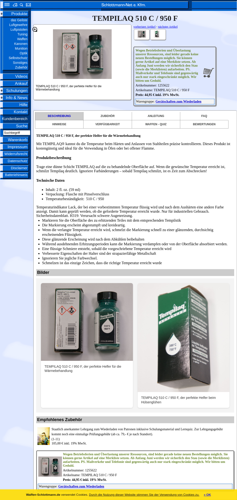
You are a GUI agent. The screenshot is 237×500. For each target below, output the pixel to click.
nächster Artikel (168, 26)
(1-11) (141, 434)
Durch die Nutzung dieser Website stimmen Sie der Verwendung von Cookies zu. (144, 494)
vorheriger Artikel (144, 26)
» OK (207, 494)
